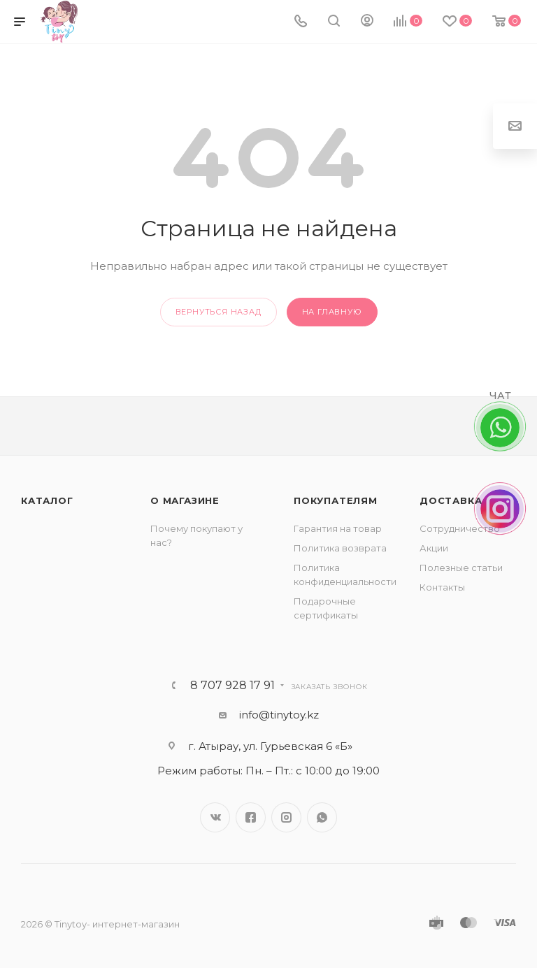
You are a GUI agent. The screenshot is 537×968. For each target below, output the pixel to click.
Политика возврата (340, 548)
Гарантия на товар (338, 528)
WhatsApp (322, 817)
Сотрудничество (460, 528)
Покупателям (336, 500)
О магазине (185, 500)
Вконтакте (215, 817)
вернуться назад (219, 312)
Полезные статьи (461, 567)
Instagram (286, 817)
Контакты (442, 587)
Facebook (251, 817)
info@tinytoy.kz (279, 714)
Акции (434, 548)
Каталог (47, 500)
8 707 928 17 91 (232, 685)
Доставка (451, 500)
